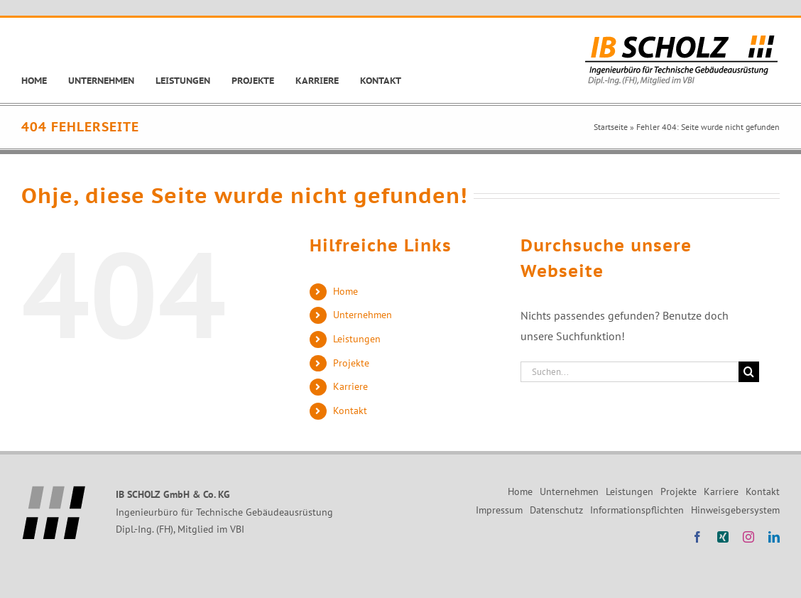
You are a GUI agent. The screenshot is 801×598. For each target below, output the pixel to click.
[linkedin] (774, 537)
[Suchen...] (630, 371)
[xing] (723, 537)
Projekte (351, 363)
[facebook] (697, 537)
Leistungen (357, 338)
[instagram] (748, 537)
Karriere (350, 386)
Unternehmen (362, 314)
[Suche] (749, 371)
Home (345, 291)
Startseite (611, 126)
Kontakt (350, 410)
